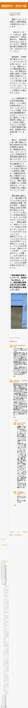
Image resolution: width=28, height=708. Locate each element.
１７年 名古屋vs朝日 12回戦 (6, 637)
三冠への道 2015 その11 (5, 687)
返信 (14, 376)
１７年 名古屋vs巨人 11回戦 (6, 654)
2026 (3, 565)
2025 (3, 566)
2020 (3, 572)
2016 (3, 577)
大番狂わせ (5, 674)
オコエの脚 (5, 599)
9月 (4, 583)
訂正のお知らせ (6, 661)
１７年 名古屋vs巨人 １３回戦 (6, 587)
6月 (4, 697)
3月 (4, 701)
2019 (3, 573)
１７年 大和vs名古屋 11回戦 (6, 671)
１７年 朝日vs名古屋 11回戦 (6, 681)
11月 (4, 580)
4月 (4, 699)
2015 (3, 578)
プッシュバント (6, 640)
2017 (3, 575)
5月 (4, 698)
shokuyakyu (16, 380)
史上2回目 (5, 630)
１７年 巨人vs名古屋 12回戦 (6, 625)
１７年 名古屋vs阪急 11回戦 (6, 609)
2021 (3, 571)
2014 (3, 705)
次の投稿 (12, 531)
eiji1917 (15, 345)
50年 (4, 614)
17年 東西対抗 (6, 685)
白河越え (4, 623)
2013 (3, 706)
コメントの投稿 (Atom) (17, 534)
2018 (3, 574)
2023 (3, 568)
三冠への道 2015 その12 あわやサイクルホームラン (6, 596)
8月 (4, 584)
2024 (3, 567)
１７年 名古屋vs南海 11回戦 (6, 603)
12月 (4, 579)
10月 (4, 582)
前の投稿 (25, 531)
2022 (3, 569)
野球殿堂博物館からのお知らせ (6, 646)
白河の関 (4, 639)
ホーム (18, 531)
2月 (4, 702)
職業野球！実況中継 (13, 6)
